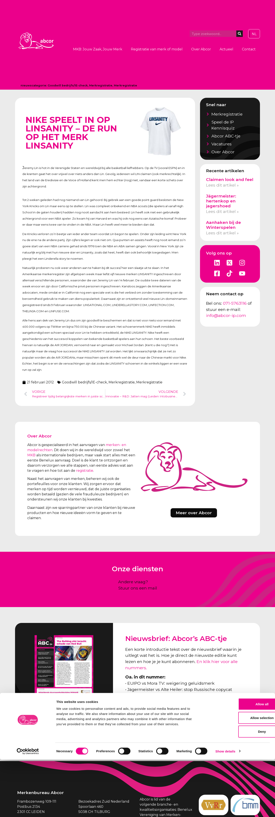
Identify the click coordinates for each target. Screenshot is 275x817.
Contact (249, 49)
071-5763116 (235, 303)
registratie (84, 471)
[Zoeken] (239, 33)
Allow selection (239, 775)
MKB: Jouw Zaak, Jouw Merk (97, 49)
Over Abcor (201, 49)
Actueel (226, 49)
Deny (239, 789)
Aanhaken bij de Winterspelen (223, 225)
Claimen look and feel (229, 179)
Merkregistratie (100, 85)
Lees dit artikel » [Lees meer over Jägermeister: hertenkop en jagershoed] (222, 211)
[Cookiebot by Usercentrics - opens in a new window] (28, 808)
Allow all (239, 761)
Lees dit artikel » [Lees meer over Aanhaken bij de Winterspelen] (222, 232)
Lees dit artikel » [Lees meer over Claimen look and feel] (222, 185)
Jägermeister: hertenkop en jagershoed (221, 200)
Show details (225, 808)
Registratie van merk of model (157, 49)
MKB (31, 455)
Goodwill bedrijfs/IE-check (68, 85)
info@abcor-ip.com (226, 315)
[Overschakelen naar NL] (254, 34)
